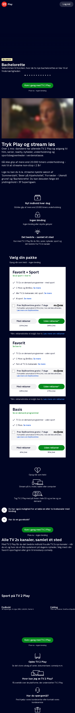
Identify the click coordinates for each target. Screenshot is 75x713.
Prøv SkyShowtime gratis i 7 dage (32, 305)
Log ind (66, 4)
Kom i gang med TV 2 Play (38, 85)
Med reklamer (24, 321)
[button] (37, 510)
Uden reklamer (51, 447)
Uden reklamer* (51, 321)
